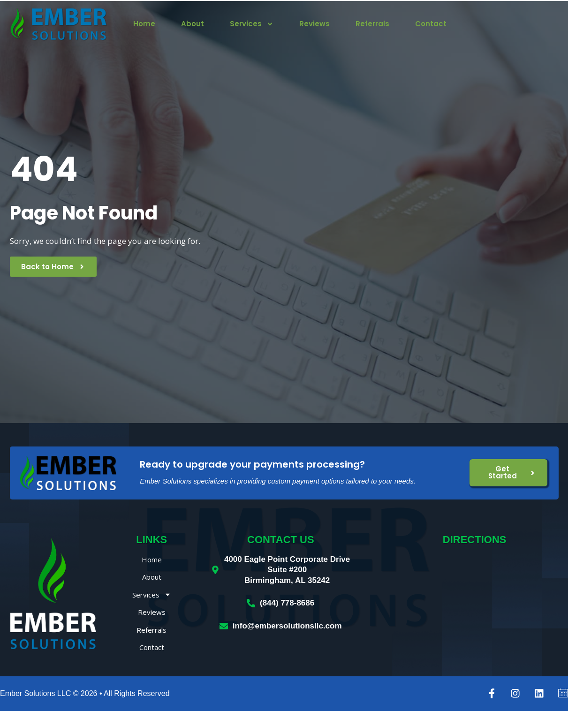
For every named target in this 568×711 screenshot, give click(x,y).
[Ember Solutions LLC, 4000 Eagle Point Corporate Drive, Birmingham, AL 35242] (474, 601)
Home (144, 24)
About (192, 24)
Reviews (314, 24)
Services (251, 24)
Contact (431, 24)
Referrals (372, 24)
